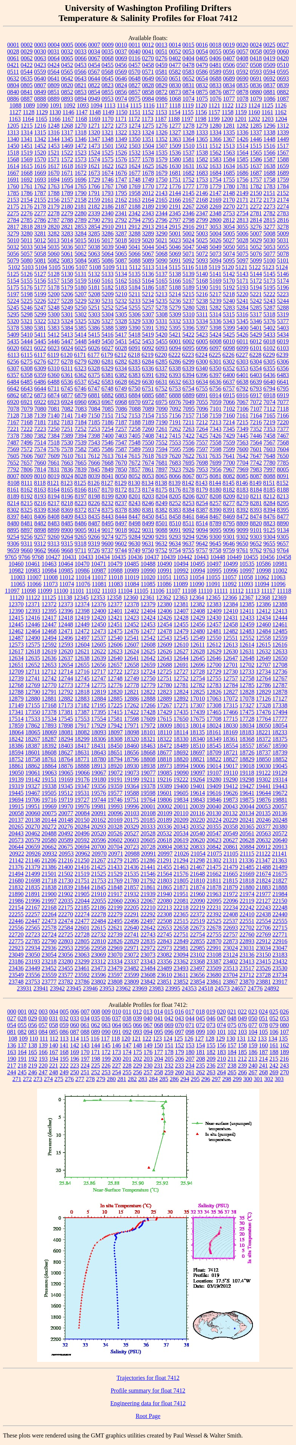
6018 (269, 341)
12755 (213, 678)
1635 (242, 166)
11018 (115, 577)
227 (116, 1065)
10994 (197, 570)
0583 (188, 72)
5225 (27, 301)
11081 (99, 584)
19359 (115, 786)
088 (85, 1032)
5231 (108, 301)
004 (53, 1011)
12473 (98, 631)
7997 (269, 469)
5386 (94, 328)
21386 (49, 867)
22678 (213, 928)
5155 (27, 280)
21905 (82, 894)
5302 (81, 314)
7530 (67, 442)
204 (158, 1059)
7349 (242, 429)
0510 (283, 65)
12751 (164, 678)
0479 (202, 65)
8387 (202, 510)
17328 (263, 705)
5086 (108, 260)
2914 (161, 227)
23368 (197, 961)
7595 (175, 449)
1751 (175, 179)
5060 (54, 254)
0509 (269, 65)
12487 (16, 638)
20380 (279, 826)
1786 (27, 193)
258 (158, 1072)
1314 (27, 132)
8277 (229, 503)
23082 (164, 954)
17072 (230, 698)
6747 (94, 388)
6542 (94, 382)
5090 (161, 260)
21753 (98, 880)
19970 (65, 806)
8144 (215, 483)
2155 (40, 200)
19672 (279, 793)
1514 (242, 146)
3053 (215, 227)
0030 (40, 51)
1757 (256, 179)
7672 (135, 462)
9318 (81, 543)
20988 (131, 853)
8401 (27, 516)
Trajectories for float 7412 (148, 1378)
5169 (215, 280)
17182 (82, 705)
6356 (283, 368)
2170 (229, 200)
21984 (279, 894)
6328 (94, 368)
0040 (135, 51)
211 (231, 1059)
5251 (94, 307)
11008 (50, 577)
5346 (256, 321)
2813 (242, 220)
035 (95, 1018)
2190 (161, 206)
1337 (256, 132)
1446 (256, 139)
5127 (40, 274)
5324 (67, 321)
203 (148, 1059)
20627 (230, 840)
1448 (269, 139)
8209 (229, 496)
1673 (94, 173)
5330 (148, 321)
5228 (67, 301)
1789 (67, 193)
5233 (135, 301)
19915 (16, 806)
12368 (262, 597)
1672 (81, 173)
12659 (148, 665)
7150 (94, 415)
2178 (40, 206)
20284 (82, 826)
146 (116, 1045)
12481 (213, 631)
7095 (189, 409)
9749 (135, 550)
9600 (108, 543)
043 (179, 1018)
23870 (246, 981)
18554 (230, 746)
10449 (234, 557)
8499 (148, 523)
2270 (229, 206)
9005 (81, 530)
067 (148, 1025)
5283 (229, 307)
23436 (16, 968)
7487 (13, 442)
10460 (16, 564)
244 (11, 1072)
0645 (108, 78)
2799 (202, 220)
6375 (94, 375)
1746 (108, 179)
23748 (16, 981)
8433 (81, 516)
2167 (188, 200)
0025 (269, 45)
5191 (215, 287)
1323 (135, 132)
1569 (27, 159)
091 (116, 1032)
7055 (202, 402)
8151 (269, 483)
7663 (67, 462)
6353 (242, 368)
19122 (263, 772)
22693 (230, 928)
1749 (148, 179)
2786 (40, 220)
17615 (164, 719)
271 (16, 1079)
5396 (188, 328)
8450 (148, 516)
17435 (180, 712)
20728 (148, 847)
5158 (67, 280)
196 (74, 1059)
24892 (271, 988)
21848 (115, 887)
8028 (81, 476)
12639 (98, 658)
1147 (81, 112)
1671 (67, 173)
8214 (13, 503)
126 (188, 1038)
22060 (115, 901)
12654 (65, 665)
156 (221, 1045)
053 (284, 1018)
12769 (32, 685)
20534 (180, 833)
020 (221, 1011)
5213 (161, 294)
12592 (49, 644)
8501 (161, 523)
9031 (148, 530)
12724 (148, 671)
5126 (27, 274)
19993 (115, 806)
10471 (98, 564)
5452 (135, 341)
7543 (94, 442)
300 (247, 1079)
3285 (94, 233)
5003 (202, 233)
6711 (53, 388)
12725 (164, 671)
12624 (131, 651)
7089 (148, 409)
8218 (67, 503)
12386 (263, 604)
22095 (213, 901)
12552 (246, 638)
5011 (26, 240)
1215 (27, 125)
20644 (16, 847)
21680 (16, 880)
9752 (161, 550)
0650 (161, 78)
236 (210, 1065)
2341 (121, 213)
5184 (135, 287)
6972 (148, 402)
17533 (32, 719)
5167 (188, 280)
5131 (81, 274)
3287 (121, 233)
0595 (283, 72)
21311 (230, 860)
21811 (213, 880)
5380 (27, 328)
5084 (81, 260)
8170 (108, 489)
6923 (54, 402)
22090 (197, 901)
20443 (16, 833)
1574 (94, 159)
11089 (180, 584)
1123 (241, 105)
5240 (229, 301)
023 (252, 1011)
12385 (246, 604)
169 (74, 1052)
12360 (130, 597)
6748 (108, 388)
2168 (202, 200)
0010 (121, 45)
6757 (229, 388)
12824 (180, 692)
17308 (213, 705)
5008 (269, 233)
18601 (32, 752)
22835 (148, 941)
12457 (213, 624)
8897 (27, 530)
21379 (32, 867)
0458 (148, 65)
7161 (242, 415)
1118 (175, 105)
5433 (269, 334)
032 (64, 1018)
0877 (229, 92)
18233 (279, 732)
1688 (269, 173)
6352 (229, 368)
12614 (246, 644)
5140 (202, 274)
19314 (279, 779)
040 (148, 1018)
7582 (81, 449)
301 (258, 1079)
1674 (108, 173)
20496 (82, 833)
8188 (283, 489)
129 (220, 1038)
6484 (13, 382)
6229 (269, 355)
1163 (15, 119)
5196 (283, 287)
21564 (164, 874)
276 (69, 1079)
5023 (175, 240)
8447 (135, 516)
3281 (40, 233)
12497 (82, 638)
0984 (148, 98)
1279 (202, 125)
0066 (81, 58)
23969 (139, 988)
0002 (27, 45)
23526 (263, 968)
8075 (202, 476)
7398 (94, 435)
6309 (40, 368)
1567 (283, 152)
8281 (256, 503)
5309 (175, 314)
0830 (175, 85)
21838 (49, 887)
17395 (98, 712)
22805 (82, 941)
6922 (40, 402)
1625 (148, 166)
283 (142, 1079)
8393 (256, 510)
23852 (180, 981)
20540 (197, 833)
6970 (135, 402)
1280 (215, 125)
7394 (81, 435)
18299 (82, 739)
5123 (268, 267)
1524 (94, 152)
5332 (175, 321)
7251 (67, 429)
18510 (197, 746)
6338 (175, 368)
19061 (32, 772)
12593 (65, 644)
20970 (98, 853)
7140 (54, 415)
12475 (115, 631)
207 (189, 1059)
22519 (197, 921)
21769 (115, 880)
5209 (108, 294)
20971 (115, 853)
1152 (148, 112)
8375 (108, 510)
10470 (82, 564)
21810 (197, 880)
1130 (55, 112)
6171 (80, 355)
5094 (215, 260)
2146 (202, 193)
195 (64, 1059)
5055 (283, 247)
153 (189, 1045)
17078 (246, 698)
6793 (256, 388)
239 (242, 1065)
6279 (81, 361)
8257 (215, 503)
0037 (121, 51)
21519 (82, 874)
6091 (135, 348)
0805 (27, 85)
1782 (256, 186)
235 (200, 1065)
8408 (54, 516)
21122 (263, 853)
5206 (67, 294)
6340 (202, 368)
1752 (188, 179)
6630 (148, 382)
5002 (188, 233)
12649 (263, 658)
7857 (135, 469)
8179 (202, 489)
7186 (108, 422)
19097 (197, 772)
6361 (67, 375)
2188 (135, 206)
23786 (82, 981)
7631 (202, 456)
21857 (131, 887)
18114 (180, 732)
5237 (188, 301)
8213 (283, 496)
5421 (175, 334)
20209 (180, 820)
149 (148, 1045)
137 (22, 1045)
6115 (27, 355)
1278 (188, 125)
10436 (135, 557)
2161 (108, 200)
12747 (98, 678)
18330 (180, 739)
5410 (27, 334)
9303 (256, 537)
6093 (161, 348)
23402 (230, 961)
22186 (98, 907)
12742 (49, 678)
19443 (279, 786)
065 (127, 1025)
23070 (115, 954)
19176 (82, 779)
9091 (175, 530)
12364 (196, 597)
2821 (67, 227)
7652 (13, 462)
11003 (17, 577)
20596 (98, 840)
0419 (269, 58)
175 (137, 1052)
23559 (49, 975)
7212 (202, 422)
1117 (161, 105)
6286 (175, 361)
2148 (229, 193)
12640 (115, 658)
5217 (215, 294)
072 (200, 1025)
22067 (148, 901)
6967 (108, 402)
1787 (40, 193)
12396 (65, 611)
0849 (40, 92)
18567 (263, 746)
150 (158, 1045)
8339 (40, 510)
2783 (283, 213)
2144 (175, 193)
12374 (82, 604)
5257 (148, 307)
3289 (148, 233)
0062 (27, 58)
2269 (215, 206)
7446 (256, 435)
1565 (256, 152)
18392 (49, 746)
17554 (98, 719)
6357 (13, 375)
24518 (205, 988)
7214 (229, 422)
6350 (215, 368)
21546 (148, 874)
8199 (108, 496)
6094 (175, 348)
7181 (40, 422)
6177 (94, 355)
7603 (269, 449)
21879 (230, 887)
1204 (281, 119)
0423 (40, 65)
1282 (242, 125)
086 (64, 1032)
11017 (99, 577)
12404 (148, 611)
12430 (213, 617)
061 (85, 1025)
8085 (242, 476)
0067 (94, 58)
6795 (283, 388)
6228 (256, 355)
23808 (115, 981)
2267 (188, 206)
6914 (215, 395)
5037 (81, 247)
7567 (269, 442)
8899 (54, 530)
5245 (13, 307)
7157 (188, 415)
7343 (215, 429)
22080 (164, 901)
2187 (121, 206)
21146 (32, 860)
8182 (229, 489)
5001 (175, 233)
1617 (54, 166)
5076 (256, 254)
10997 (246, 570)
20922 (16, 853)
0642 (67, 78)
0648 (135, 78)
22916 (279, 941)
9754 (175, 550)
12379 (148, 604)
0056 (229, 51)
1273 (121, 125)
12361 (147, 597)
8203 (148, 496)
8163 (40, 489)
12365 (213, 597)
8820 (256, 523)
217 (11, 1065)
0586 (202, 72)
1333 (202, 132)
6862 (13, 395)
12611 (197, 644)
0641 (54, 78)
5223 (283, 294)
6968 (121, 402)
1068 (175, 98)
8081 (215, 476)
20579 (32, 840)
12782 (197, 685)
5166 (175, 280)
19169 (65, 779)
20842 (213, 847)
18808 (148, 759)
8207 (202, 496)
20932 (49, 853)
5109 (109, 267)
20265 (16, 826)
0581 (161, 72)
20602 (115, 840)
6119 (53, 355)
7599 (229, 449)
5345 (242, 321)
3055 (242, 227)
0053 (188, 51)
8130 (134, 483)
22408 (230, 914)
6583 (108, 382)
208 (200, 1059)
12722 (115, 671)
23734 (279, 975)
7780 (269, 462)
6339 (188, 368)
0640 (40, 78)
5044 (148, 247)
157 (231, 1045)
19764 (148, 799)
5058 (40, 254)
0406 (215, 58)
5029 (256, 240)
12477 (148, 631)
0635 (27, 78)
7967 (229, 469)
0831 (188, 85)
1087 (283, 98)
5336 (215, 321)
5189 (188, 287)
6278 (67, 361)
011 (127, 1011)
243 (284, 1065)
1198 (200, 119)
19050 (16, 772)
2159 (94, 200)
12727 (180, 671)
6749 (121, 388)
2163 (135, 200)
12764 (263, 678)
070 (179, 1025)
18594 (16, 752)
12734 (263, 671)
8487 (94, 523)
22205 (131, 907)
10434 (102, 557)
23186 (16, 961)
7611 (80, 456)
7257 (121, 429)
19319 (16, 786)
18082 (82, 732)
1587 (269, 159)
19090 (181, 772)
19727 (82, 799)
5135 (135, 274)
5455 (161, 341)
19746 (115, 799)
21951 (180, 894)
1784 (283, 186)
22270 (65, 914)
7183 (67, 422)
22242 (246, 907)
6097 (215, 348)
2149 (242, 193)
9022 (135, 530)
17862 (32, 725)
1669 (40, 173)
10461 (32, 564)
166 (43, 1052)
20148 (65, 820)
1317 (67, 132)
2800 (215, 220)
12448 (65, 624)
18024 (213, 725)
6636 (215, 382)
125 (178, 1038)
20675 (65, 847)
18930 (131, 766)
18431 (98, 746)
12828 (246, 692)
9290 (148, 537)
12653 (49, 665)
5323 (54, 321)
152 (179, 1045)
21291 (164, 860)
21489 (279, 867)
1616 (40, 166)
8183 (242, 489)
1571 (54, 159)
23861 (213, 981)
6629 (135, 382)
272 (27, 1079)
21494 (16, 874)
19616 (213, 793)
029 (32, 1018)
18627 (65, 752)
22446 (16, 921)
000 (11, 1011)
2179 (54, 206)
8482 (40, 523)
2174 (283, 200)
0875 (202, 92)
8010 (40, 476)
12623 (115, 651)
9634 (175, 543)
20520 (98, 833)
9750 (148, 550)
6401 (242, 375)
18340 (197, 739)
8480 (13, 523)
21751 (82, 880)
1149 (108, 112)
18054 (279, 725)
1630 (175, 166)
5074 (229, 254)
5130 (67, 274)
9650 (242, 543)
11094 (261, 584)
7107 (256, 409)
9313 (54, 543)
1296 (269, 125)
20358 (230, 826)
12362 (163, 597)
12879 (16, 698)
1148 (95, 112)
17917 (82, 725)
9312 (40, 543)
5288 (283, 307)
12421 (115, 617)
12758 (246, 678)
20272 (49, 826)
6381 (108, 375)
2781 (256, 213)
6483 (283, 375)
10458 (283, 557)
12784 (230, 685)
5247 (40, 307)
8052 (135, 476)
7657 (27, 462)
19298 (246, 779)
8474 (256, 516)
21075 (214, 853)
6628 (121, 382)
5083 (67, 260)
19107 (214, 772)
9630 (135, 543)
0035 (108, 51)
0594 (269, 72)
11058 (245, 577)
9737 (108, 550)
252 (95, 1072)
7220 (283, 422)
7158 (202, 415)
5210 (121, 294)
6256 (13, 361)
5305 (121, 314)
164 (22, 1052)
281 (121, 1079)
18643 (98, 752)
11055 (213, 577)
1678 (148, 173)
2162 (121, 200)
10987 (98, 570)
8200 (121, 496)
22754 (197, 934)
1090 (42, 105)
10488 (148, 564)
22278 (98, 914)
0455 (108, 65)
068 (158, 1025)
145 (106, 1045)
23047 (279, 948)
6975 (161, 402)
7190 (161, 422)
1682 (188, 173)
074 (221, 1025)
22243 (263, 907)
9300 (215, 537)
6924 (67, 402)
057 (43, 1025)
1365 (202, 139)
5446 (54, 341)
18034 (246, 725)
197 (85, 1059)
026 (284, 1011)
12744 (65, 678)
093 (137, 1032)
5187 (161, 287)
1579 (161, 159)
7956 (215, 469)
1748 (135, 179)
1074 (188, 98)
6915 (229, 395)
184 (231, 1052)
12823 (164, 692)
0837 (269, 85)
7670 (121, 462)
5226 (40, 301)
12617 (16, 651)
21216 (65, 860)
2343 (148, 213)
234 (189, 1065)
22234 (230, 907)
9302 (242, 537)
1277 (175, 125)
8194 (54, 496)
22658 (180, 928)
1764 (67, 186)
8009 (27, 476)
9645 (215, 543)
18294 (65, 739)
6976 (175, 402)
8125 (80, 483)
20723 (131, 847)
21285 (131, 860)
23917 (279, 981)
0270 (148, 58)
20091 (98, 813)
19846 (213, 799)
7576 (54, 449)
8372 (81, 510)
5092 (188, 260)
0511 (13, 72)
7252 (81, 429)
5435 (13, 341)
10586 (263, 564)
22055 (98, 901)
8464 (202, 516)
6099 (242, 348)
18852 (279, 759)
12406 (164, 611)
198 (95, 1059)
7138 (27, 415)
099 (200, 1032)
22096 (230, 901)
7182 (54, 422)
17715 (230, 719)
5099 (256, 260)
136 (11, 1045)
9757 (202, 550)
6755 (202, 388)
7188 (135, 422)
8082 (229, 476)
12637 (65, 658)
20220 (197, 820)
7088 (135, 409)
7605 (13, 456)
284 (153, 1079)
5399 (229, 328)
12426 (164, 617)
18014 (197, 725)
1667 (13, 173)
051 (263, 1018)
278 (90, 1079)
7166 (283, 415)
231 (158, 1065)
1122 (227, 105)
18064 (16, 732)
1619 (81, 166)
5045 (161, 247)
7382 (40, 435)
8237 (121, 503)
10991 (164, 570)
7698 (202, 462)
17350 (32, 712)
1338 (269, 132)
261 (189, 1072)
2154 (27, 200)
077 (252, 1025)
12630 (230, 651)
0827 (135, 85)
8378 (121, 510)
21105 (230, 853)
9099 (242, 530)
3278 (283, 227)
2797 (175, 220)
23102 (197, 954)
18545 (213, 746)
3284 (81, 233)
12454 (164, 624)
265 (231, 1072)
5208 (94, 294)
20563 (263, 833)
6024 (67, 348)
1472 (81, 146)
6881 (94, 395)
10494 (180, 564)
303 (279, 1079)
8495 (108, 523)
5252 (108, 307)
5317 (256, 314)
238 (231, 1065)
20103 (131, 813)
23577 (65, 975)
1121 (214, 105)
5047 (188, 247)
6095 (188, 348)
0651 (175, 78)
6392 (161, 375)
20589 (65, 840)
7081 (54, 409)
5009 (283, 233)
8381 (148, 510)
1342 (40, 139)
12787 (279, 685)
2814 (256, 220)
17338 (279, 705)
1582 (202, 159)
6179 (107, 355)
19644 (263, 793)
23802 (98, 981)
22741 (131, 934)
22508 (164, 921)
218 (22, 1065)
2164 (148, 200)
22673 (197, 928)
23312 (98, 961)
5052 (256, 247)
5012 (40, 240)
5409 (13, 334)
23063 (82, 954)
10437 (151, 557)
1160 (254, 112)
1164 (28, 119)
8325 (27, 510)
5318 (269, 314)
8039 (94, 476)
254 (116, 1072)
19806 (164, 799)
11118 (284, 591)
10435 (118, 557)
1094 (96, 105)
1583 (215, 159)
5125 (13, 274)
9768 (38, 557)
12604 (82, 644)
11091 (213, 584)
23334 (115, 961)
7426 (215, 435)
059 (64, 1025)
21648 (197, 874)
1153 (161, 112)
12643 (164, 658)
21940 (164, 894)
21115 (247, 853)
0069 (121, 58)
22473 (49, 921)
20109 (164, 813)
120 (125, 1038)
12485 (279, 631)
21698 (32, 880)
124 (167, 1038)
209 (210, 1059)
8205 (175, 496)
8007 (13, 476)
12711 (32, 671)
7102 (229, 409)
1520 (40, 152)
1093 (83, 105)
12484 (263, 631)
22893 (246, 941)
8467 (215, 516)
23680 (213, 975)
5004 (215, 233)
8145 (229, 483)
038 (127, 1018)
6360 (54, 375)
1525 (108, 152)
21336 (246, 860)
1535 (161, 152)
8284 (269, 503)
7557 (202, 442)
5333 (188, 321)
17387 (82, 712)
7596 (188, 449)
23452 (49, 968)
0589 (215, 72)
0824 (121, 85)
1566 (269, 152)
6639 (256, 382)
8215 (27, 503)
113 (64, 1038)
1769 (135, 186)
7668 (108, 462)
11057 (229, 577)
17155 (32, 705)
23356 (164, 961)
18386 (16, 746)
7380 (27, 435)
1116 (149, 105)
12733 (246, 671)
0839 (283, 85)
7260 (148, 429)
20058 (16, 813)
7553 (175, 442)
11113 (252, 591)
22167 (32, 907)
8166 (81, 489)
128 (209, 1038)
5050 (229, 247)
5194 (256, 287)
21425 (98, 867)
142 (74, 1045)
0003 (40, 45)
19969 (49, 806)
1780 (229, 186)
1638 (269, 166)
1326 (161, 132)
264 (221, 1072)
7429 (229, 435)
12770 (49, 685)
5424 (215, 334)
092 (127, 1032)
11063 (278, 577)
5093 (202, 260)
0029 (27, 51)
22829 (131, 941)
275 (58, 1079)
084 (43, 1032)
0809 (54, 85)
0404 (188, 58)
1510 (188, 146)
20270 (32, 826)
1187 (160, 119)
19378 (148, 786)
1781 (242, 186)
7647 (256, 456)
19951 (32, 806)
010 (116, 1011)
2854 (94, 227)
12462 (16, 631)
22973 (164, 948)
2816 (283, 220)
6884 (135, 395)
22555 (279, 921)
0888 (40, 98)
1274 (135, 125)
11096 (278, 584)
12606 (115, 644)
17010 (197, 698)
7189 (148, 422)
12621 (82, 651)
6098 (229, 348)
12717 (98, 671)
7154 (148, 415)
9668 (67, 550)
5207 (81, 294)
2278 (54, 213)
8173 (135, 489)
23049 (16, 954)
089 (95, 1032)
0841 (27, 92)
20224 (213, 820)
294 (184, 1079)
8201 (135, 496)
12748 (115, 678)
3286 (108, 233)
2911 (121, 227)
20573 (16, 840)
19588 (131, 793)
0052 (175, 51)
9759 (229, 550)
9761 (242, 550)
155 (210, 1045)
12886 (131, 698)
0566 (81, 72)
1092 (69, 105)
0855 (108, 92)
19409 (213, 786)
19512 (65, 793)
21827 (279, 880)
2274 (283, 206)
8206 (188, 496)
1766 (94, 186)
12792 (65, 692)
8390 (215, 510)
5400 (242, 328)
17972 (148, 725)
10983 (32, 570)
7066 (229, 402)
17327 (246, 705)
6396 (202, 375)
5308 (161, 314)
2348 (215, 213)
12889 (164, 698)
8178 (188, 489)
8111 (27, 483)
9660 (27, 550)
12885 (115, 698)
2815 (269, 220)
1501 (108, 146)
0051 (161, 51)
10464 (65, 564)
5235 (161, 301)
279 (100, 1079)
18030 (230, 725)
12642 (148, 658)
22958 (98, 948)
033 (74, 1018)
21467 (197, 867)
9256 (27, 537)
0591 (229, 72)
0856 (121, 92)
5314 (215, 314)
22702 (246, 928)
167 (53, 1052)
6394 (188, 375)
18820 (180, 759)
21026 (181, 853)
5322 (40, 321)
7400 (108, 435)
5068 (161, 254)
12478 (164, 631)
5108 (95, 267)
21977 (263, 894)
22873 (230, 941)
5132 (94, 274)
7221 (13, 429)
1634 (229, 166)
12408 (197, 611)
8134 (148, 483)
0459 (161, 65)
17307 (197, 705)
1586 (256, 159)
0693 (283, 78)
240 (252, 1065)
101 (221, 1032)
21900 (49, 894)
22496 (131, 921)
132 (251, 1038)
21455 (164, 867)
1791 (94, 193)
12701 (230, 665)
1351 (148, 139)
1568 (13, 159)
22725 (65, 934)
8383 (175, 510)
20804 (164, 847)
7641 (229, 456)
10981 (279, 564)
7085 (108, 409)
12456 (197, 624)
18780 (98, 759)
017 (189, 1011)
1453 (54, 146)
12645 (197, 658)
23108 (213, 954)
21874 (197, 887)
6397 (215, 375)
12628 (197, 651)
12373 (65, 604)
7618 (148, 456)
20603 (131, 840)
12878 (279, 692)
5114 (161, 267)
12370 (16, 604)
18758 (32, 759)
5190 (202, 287)
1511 (202, 146)
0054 (202, 51)
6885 (148, 395)
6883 (121, 395)
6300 (202, 361)
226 (106, 1065)
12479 (180, 631)
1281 (229, 125)
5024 (188, 240)
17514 (16, 719)
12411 (246, 611)
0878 (242, 92)
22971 (131, 948)
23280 (65, 961)
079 (273, 1025)
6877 (67, 395)
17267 (164, 705)
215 (273, 1059)
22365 (180, 914)
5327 (108, 321)
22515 (180, 921)
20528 (148, 833)
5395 (175, 328)
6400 (229, 375)
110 (33, 1038)
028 (22, 1018)
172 (106, 1052)
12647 (230, 658)
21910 (98, 894)
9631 (148, 543)
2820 (54, 227)
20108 (148, 813)
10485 (131, 564)
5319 (283, 314)
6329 (108, 368)
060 (74, 1025)
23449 (32, 968)
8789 (215, 523)
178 (168, 1052)
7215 (242, 422)
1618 (67, 166)
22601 (82, 928)
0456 (121, 65)
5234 (148, 301)
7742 (256, 462)
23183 (279, 954)
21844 (82, 887)
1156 (201, 112)
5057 (27, 254)
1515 (256, 146)
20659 (32, 847)
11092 (229, 584)
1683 (202, 173)
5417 (121, 334)
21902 (65, 894)
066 (137, 1025)
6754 (188, 388)
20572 (279, 833)
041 (158, 1018)
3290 (161, 233)
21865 (164, 887)
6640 (269, 382)
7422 (188, 435)
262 (200, 1072)
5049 (215, 247)
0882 (283, 92)
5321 (27, 321)
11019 (131, 577)
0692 (269, 78)
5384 (67, 328)
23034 (263, 948)
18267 (32, 739)
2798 (188, 220)
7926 (188, 469)
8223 (81, 503)
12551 (230, 638)
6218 (134, 355)
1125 (267, 105)
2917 (202, 227)
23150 (263, 954)
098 (189, 1032)
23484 (148, 968)
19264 (197, 779)
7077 (283, 402)
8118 (40, 483)
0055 (215, 51)
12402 (131, 611)
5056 (13, 254)
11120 (16, 597)
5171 (242, 280)
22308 (164, 914)
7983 (256, 469)
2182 (94, 206)
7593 (148, 449)
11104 (125, 591)
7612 (94, 456)
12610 (180, 644)
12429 (197, 617)
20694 (82, 847)
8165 (67, 489)
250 (74, 1072)
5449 (94, 341)
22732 (98, 934)
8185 (269, 489)
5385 (81, 328)
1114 (123, 105)
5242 (256, 301)
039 (137, 1018)
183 (221, 1052)
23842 (148, 981)
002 (32, 1011)
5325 (81, 321)
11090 (197, 584)
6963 (94, 402)
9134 (283, 530)
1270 (81, 125)
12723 (131, 671)
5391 (148, 328)
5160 (94, 280)
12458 (230, 624)
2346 (188, 213)
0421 (13, 65)
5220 (242, 294)
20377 (263, 826)
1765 (81, 186)
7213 (215, 422)
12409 (213, 611)
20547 (213, 833)
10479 (115, 564)
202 (137, 1059)
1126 (280, 105)
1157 (214, 112)
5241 (242, 301)
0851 (54, 92)
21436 (131, 867)
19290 (230, 779)
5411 (40, 334)
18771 (82, 759)
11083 (115, 584)
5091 (175, 260)
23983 (156, 988)
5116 (188, 267)
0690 (242, 78)
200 (116, 1059)
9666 (54, 550)
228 (127, 1065)
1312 (283, 125)
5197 (13, 294)
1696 (81, 179)
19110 (230, 772)
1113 (109, 105)
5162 (121, 280)
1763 (54, 186)
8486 (81, 523)
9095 (215, 530)
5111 (122, 267)
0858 (148, 92)
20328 (115, 826)
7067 (242, 402)
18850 (263, 759)
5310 (188, 314)
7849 (108, 469)
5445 (40, 341)
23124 (230, 954)
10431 (69, 557)
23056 (65, 954)
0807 (40, 85)
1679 (161, 173)
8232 (108, 503)
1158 (227, 112)
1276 (161, 125)
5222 (269, 294)
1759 (283, 179)
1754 (215, 179)
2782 (269, 213)
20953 (65, 853)
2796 (161, 220)
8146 (242, 483)
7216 (256, 422)
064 (116, 1025)
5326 (94, 321)
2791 (108, 220)
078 (263, 1025)
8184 (256, 489)
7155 (161, 415)
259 (168, 1072)
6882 (108, 395)
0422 (27, 65)
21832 (16, 887)
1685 (229, 173)
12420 (98, 617)
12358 (114, 597)
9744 (121, 550)
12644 (180, 658)
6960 (81, 402)
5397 (202, 328)
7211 (188, 422)
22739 (115, 934)
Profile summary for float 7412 (148, 1390)
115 (84, 1038)
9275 (121, 537)
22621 (115, 928)
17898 (65, 725)
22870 (213, 941)
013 (148, 1011)
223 (74, 1065)
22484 (98, 921)
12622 (98, 651)
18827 (230, 759)
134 (272, 1038)
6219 (148, 355)
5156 (40, 280)
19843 (197, 799)
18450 (115, 746)
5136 (148, 274)
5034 (40, 247)
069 (168, 1025)
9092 (188, 530)
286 (174, 1079)
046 (210, 1018)
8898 (40, 530)
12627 (180, 651)
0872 (161, 92)
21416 (82, 867)
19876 (263, 799)
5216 (202, 294)
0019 (229, 45)
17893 (49, 725)
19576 (98, 793)
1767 (108, 186)
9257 (40, 537)
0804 (13, 85)
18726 (246, 752)
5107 (82, 267)
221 (53, 1065)
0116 (134, 58)
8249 (161, 503)
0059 (269, 51)
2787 (54, 220)
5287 (269, 307)
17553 (82, 719)
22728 (82, 934)
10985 (65, 570)
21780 (131, 880)
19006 (197, 766)
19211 (148, 779)
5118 (201, 267)
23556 (32, 975)
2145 (188, 193)
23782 (65, 981)
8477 (283, 516)
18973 (164, 766)
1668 (27, 173)
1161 (267, 112)
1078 (242, 98)
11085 (148, 584)
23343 (148, 961)
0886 (13, 98)
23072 (131, 954)
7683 (175, 462)
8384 (188, 510)
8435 (94, 516)
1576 (121, 159)
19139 (16, 779)
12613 (230, 644)
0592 (242, 72)
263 (210, 1072)
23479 (115, 968)
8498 (135, 523)
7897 (161, 469)
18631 (82, 752)
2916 (188, 227)
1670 (54, 173)
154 (200, 1045)
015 (168, 1011)
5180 (81, 287)
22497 (148, 921)
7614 (121, 456)
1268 (67, 125)
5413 (67, 334)
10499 (230, 564)
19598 (148, 793)
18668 (148, 752)
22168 (49, 907)
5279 (175, 307)
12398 (82, 611)
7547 (121, 442)
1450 (13, 146)
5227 (54, 301)
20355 (213, 826)
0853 (81, 92)
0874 (188, 92)
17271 (180, 705)
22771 (279, 934)
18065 (32, 732)
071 (189, 1025)
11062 (261, 577)
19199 (131, 779)
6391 (148, 375)
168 (64, 1052)
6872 (27, 395)
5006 (242, 233)
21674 (263, 874)
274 (48, 1079)
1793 (108, 193)
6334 (121, 368)
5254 (121, 307)
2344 (161, 213)
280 (111, 1079)
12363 (180, 597)
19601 (164, 793)
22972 (148, 948)
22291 (131, 914)
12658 (131, 665)
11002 (279, 570)
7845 (94, 469)
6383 (135, 375)
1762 (40, 186)
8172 (121, 489)
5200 (54, 294)
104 (252, 1032)
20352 (197, 826)
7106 (243, 409)
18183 (246, 732)
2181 (81, 206)
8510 (175, 523)
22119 (246, 901)
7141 (67, 415)
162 (284, 1045)
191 (22, 1059)
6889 (188, 395)
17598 (131, 719)
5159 (81, 280)
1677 (135, 173)
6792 (242, 388)
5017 (108, 240)
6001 (175, 341)
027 (11, 1018)
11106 (157, 591)
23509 (213, 968)
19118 (246, 772)
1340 (13, 139)
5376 (269, 321)
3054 (229, 227)
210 (221, 1059)
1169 (94, 119)
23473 (98, 968)
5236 (175, 301)
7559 (229, 442)
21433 (115, 867)
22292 (148, 914)
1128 (28, 112)
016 (179, 1011)
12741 (32, 678)
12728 (197, 671)
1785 (13, 193)
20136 (279, 813)
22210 (148, 907)
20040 (213, 806)
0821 (81, 85)
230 (148, 1065)
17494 (279, 712)
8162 (27, 489)
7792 (13, 469)
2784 (13, 220)
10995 (213, 570)
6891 (202, 395)
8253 (188, 503)
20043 (230, 806)
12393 (32, 611)
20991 (148, 853)
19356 (98, 786)
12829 (263, 692)
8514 (202, 523)
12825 (197, 692)
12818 (82, 692)
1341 (27, 139)
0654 (202, 78)
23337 (131, 961)
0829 (161, 85)
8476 (269, 516)
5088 (135, 260)
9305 (283, 537)
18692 (180, 752)
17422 (131, 712)
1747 (121, 179)
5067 (148, 254)
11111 (221, 591)
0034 (94, 51)
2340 (108, 213)
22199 (115, 907)
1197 (187, 119)
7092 (175, 409)
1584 (229, 159)
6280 (94, 361)
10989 (131, 570)
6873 (40, 395)
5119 (214, 267)
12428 (180, 617)
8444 (121, 516)
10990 (148, 570)
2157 (67, 200)
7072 (256, 402)
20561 (246, 833)
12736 (279, 671)
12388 (279, 604)
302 (268, 1079)
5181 (94, 287)
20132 (230, 813)
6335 (135, 368)
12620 (65, 651)
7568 (283, 442)
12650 (279, 658)
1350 (135, 139)
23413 (246, 961)
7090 (162, 409)
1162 (280, 112)
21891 (32, 894)
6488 (54, 382)
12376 (98, 604)
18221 (263, 732)
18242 (16, 739)
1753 (202, 179)
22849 (180, 941)
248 (53, 1072)
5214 (175, 294)
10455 (250, 557)
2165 (161, 200)
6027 (108, 348)
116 (95, 1038)
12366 (229, 597)
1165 (41, 119)
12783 (213, 685)
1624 (135, 166)
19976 (82, 806)
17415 (115, 712)
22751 (180, 934)
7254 (108, 429)
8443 (108, 516)
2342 (135, 213)
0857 (135, 92)
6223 (188, 355)
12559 (279, 638)
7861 (148, 469)
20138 (32, 820)
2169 (215, 200)
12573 (16, 644)
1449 (283, 139)
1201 (241, 119)
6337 (161, 368)
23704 (230, 975)
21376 (16, 867)
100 (210, 1032)
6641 (283, 382)
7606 (27, 456)
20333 (148, 826)
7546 (108, 442)
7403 (121, 435)
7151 (108, 415)
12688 (164, 665)
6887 (161, 395)
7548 (135, 442)
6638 (242, 382)
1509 (175, 146)
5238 (202, 301)
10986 (82, 570)
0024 (256, 45)
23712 (246, 975)
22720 (16, 934)
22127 (263, 901)
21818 (246, 880)
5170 (229, 280)
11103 (109, 591)
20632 (263, 840)
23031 (246, 948)
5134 (121, 274)
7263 (188, 429)
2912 (135, 227)
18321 (148, 739)
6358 (27, 375)
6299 (188, 361)
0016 (202, 45)
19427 (246, 786)
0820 (67, 85)
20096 (115, 813)
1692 (27, 179)
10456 (267, 557)
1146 (68, 112)
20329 (131, 826)
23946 (90, 988)
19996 (131, 806)
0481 (215, 65)
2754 (242, 213)
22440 (279, 914)
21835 (32, 887)
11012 (66, 577)
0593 (256, 72)
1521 (54, 152)
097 (179, 1032)
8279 (242, 503)
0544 (27, 72)
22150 (279, 901)
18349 (213, 739)
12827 (230, 692)
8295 (283, 503)
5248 (54, 307)
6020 (13, 348)
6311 (67, 368)
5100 (269, 260)
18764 (65, 759)
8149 (256, 483)
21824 (263, 880)
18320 (131, 739)
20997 (164, 853)
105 (263, 1032)
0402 (175, 58)
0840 (13, 92)
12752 (180, 678)
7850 (121, 469)
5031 (283, 240)
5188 (175, 287)
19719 (65, 799)
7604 (283, 449)
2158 (81, 200)
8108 (13, 483)
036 (106, 1018)
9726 (94, 550)
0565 (67, 72)
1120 (201, 105)
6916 (242, 395)
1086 (269, 98)
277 (79, 1079)
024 (263, 1011)
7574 (40, 449)
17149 (16, 705)
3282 (54, 233)
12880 (32, 698)
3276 (256, 227)
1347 (94, 139)
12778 (131, 685)
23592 (82, 975)
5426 (242, 334)
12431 (230, 617)
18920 (115, 766)
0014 (175, 45)
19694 (16, 799)
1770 (148, 186)
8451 (161, 516)
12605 (98, 644)
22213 (164, 907)
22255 (16, 914)
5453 (148, 341)
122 (146, 1038)
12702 (246, 665)
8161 (13, 489)
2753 (229, 213)
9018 (121, 530)
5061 (67, 254)
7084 (94, 409)
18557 (246, 746)
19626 (230, 793)
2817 (13, 227)
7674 (148, 462)
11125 (49, 597)
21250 (82, 860)
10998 (263, 570)
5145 (269, 274)
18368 (246, 739)
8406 (40, 516)
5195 (269, 287)
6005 (202, 341)
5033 (27, 247)
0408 (242, 58)
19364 (131, 786)
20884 (246, 847)
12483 (246, 631)
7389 (67, 435)
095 (158, 1032)
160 (263, 1045)
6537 (81, 382)
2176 (27, 206)
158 (242, 1045)
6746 (81, 388)
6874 (54, 395)
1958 (135, 193)
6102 (269, 348)
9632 (161, 543)
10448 (217, 557)
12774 (82, 685)
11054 (197, 577)
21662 (213, 874)
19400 (180, 786)
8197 (81, 496)
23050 (32, 954)
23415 (263, 961)
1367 (229, 139)
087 (74, 1032)
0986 (161, 98)
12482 (230, 631)
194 (53, 1059)
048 (231, 1018)
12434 (263, 617)
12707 (263, 665)
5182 (108, 287)
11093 (245, 584)
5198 (27, 294)
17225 (115, 705)
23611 (180, 975)
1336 (242, 132)
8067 (188, 476)
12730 (230, 671)
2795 (148, 220)
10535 (246, 564)
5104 (41, 267)
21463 (180, 867)
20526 (115, 833)
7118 (283, 409)
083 (32, 1032)
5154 (13, 280)
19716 (49, 799)
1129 (42, 112)
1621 (94, 166)
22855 (197, 941)
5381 (40, 328)
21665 (230, 874)
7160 (229, 415)
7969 (242, 469)
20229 (230, 820)
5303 (94, 314)
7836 (67, 469)
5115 (175, 267)
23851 (164, 981)
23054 (49, 954)
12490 (32, 638)
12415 (16, 617)
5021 (161, 240)
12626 (164, 651)
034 (85, 1018)
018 (200, 1011)
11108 (189, 591)
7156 (175, 415)
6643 (27, 388)
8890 (283, 523)
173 (116, 1052)
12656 (98, 665)
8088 (269, 476)
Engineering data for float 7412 (148, 1403)
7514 (40, 442)
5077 (269, 254)
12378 (131, 604)
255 (127, 1072)
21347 (263, 860)
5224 (13, 301)
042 (168, 1018)
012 (137, 1011)
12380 (164, 604)
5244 (283, 301)
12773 (65, 685)
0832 (202, 85)
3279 (13, 233)
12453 (148, 624)
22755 (213, 934)
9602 (121, 543)
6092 (148, 348)
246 (32, 1072)
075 (231, 1025)
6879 (81, 395)
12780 (164, 685)
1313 (13, 132)
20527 (131, 833)
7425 (202, 435)
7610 (67, 456)
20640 (279, 840)
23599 (131, 975)
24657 (238, 988)
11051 (164, 577)
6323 (81, 368)
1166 (54, 119)
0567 (94, 72)
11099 (44, 591)
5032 (13, 247)
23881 (263, 981)
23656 (197, 975)
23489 (164, 968)
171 (95, 1052)
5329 (135, 321)
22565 (32, 928)
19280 (213, 779)
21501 (49, 874)
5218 (229, 294)
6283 (135, 361)
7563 (242, 442)
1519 (27, 152)
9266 (94, 537)
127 (199, 1038)
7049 (188, 402)
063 (106, 1025)
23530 (279, 968)
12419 (82, 617)
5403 (283, 328)
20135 (263, 813)
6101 (256, 348)
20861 (230, 847)
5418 (135, 334)
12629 (213, 651)
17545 (65, 719)
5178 (54, 287)
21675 (279, 874)
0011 (134, 45)
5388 (108, 328)
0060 (283, 51)
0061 (13, 58)
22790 (49, 941)
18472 (164, 746)
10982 (16, 570)
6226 (229, 355)
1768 (121, 186)
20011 (180, 806)
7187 (121, 422)
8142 (188, 483)
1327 (175, 132)
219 (32, 1065)
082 (22, 1032)
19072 (115, 772)
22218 (180, 907)
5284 (242, 307)
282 (132, 1079)
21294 (180, 860)
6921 (27, 402)
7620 (175, 456)
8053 (148, 476)
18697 (197, 752)
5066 (135, 254)
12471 (65, 631)
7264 (202, 429)
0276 (161, 58)
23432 (279, 961)
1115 (136, 105)
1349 (121, 139)
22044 (82, 901)
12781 (180, 685)
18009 (164, 725)
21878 (213, 887)
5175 (13, 287)
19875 (246, 799)
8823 (269, 523)
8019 (54, 476)
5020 (148, 240)
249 (64, 1072)
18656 (131, 752)
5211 (134, 294)
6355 (269, 368)
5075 (242, 254)
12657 (115, 665)
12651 (16, 665)
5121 (241, 267)
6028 (121, 348)
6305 (269, 361)
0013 (161, 45)
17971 (131, 725)
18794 (115, 759)
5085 (94, 260)
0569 (121, 72)
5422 (188, 334)
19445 (16, 793)
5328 (121, 321)
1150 (121, 112)
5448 (81, 341)
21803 (164, 880)
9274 (108, 537)
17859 (16, 725)
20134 (246, 813)
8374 (94, 510)
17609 (148, 719)
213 (252, 1059)
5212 (148, 294)
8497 (121, 523)
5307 (148, 314)
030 (43, 1018)
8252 (175, 503)
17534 (49, 719)
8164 (54, 489)
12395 (49, 611)
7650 (283, 456)
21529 (115, 874)
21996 (32, 901)
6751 (148, 388)
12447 (49, 624)
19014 (213, 766)
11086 (164, 584)
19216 (164, 779)
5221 (256, 294)
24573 (222, 988)
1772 (161, 186)
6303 (242, 361)
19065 (65, 772)
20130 (213, 813)
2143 (161, 193)
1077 (229, 98)
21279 (115, 860)
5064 (108, 254)
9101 (256, 530)
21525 (98, 874)
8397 (13, 516)
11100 (61, 591)
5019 (135, 240)
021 (231, 1011)
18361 (230, 739)
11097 (12, 591)
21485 (246, 867)
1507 (161, 146)
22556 (16, 928)
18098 (131, 732)
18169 (230, 732)
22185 (82, 907)
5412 (54, 334)
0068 (108, 58)
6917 (256, 395)
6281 (108, 361)
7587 (121, 449)
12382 (197, 604)
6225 (215, 355)
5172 (256, 280)
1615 (27, 166)
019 (210, 1011)
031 (53, 1018)
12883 (82, 698)
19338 (49, 786)
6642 (13, 388)
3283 (67, 233)
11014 (83, 577)
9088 (161, 530)
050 (252, 1018)
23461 (82, 968)
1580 (175, 159)
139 (43, 1045)
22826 (115, 941)
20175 (131, 820)
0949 (94, 98)
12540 (115, 638)
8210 (242, 496)
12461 (279, 624)
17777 (279, 719)
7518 (54, 442)
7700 (229, 462)
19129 (279, 772)
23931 (24, 988)
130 (230, 1038)
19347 (82, 786)
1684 (215, 173)
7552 (161, 442)
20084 (82, 813)
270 (284, 1072)
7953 (202, 469)
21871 (180, 887)
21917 (115, 894)
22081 (180, 901)
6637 (229, 382)
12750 (148, 678)
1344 (54, 139)
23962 (123, 988)
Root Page (148, 1416)
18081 (65, 732)
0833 (215, 85)
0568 (108, 72)
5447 (67, 341)
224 (85, 1065)
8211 (256, 496)
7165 (269, 415)
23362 (180, 961)
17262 (131, 705)
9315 (67, 543)
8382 (161, 510)
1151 (135, 112)
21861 (148, 887)
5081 (40, 260)
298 (226, 1079)
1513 (229, 146)
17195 (98, 705)
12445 (16, 624)
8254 (202, 503)
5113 (148, 267)
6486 (40, 382)
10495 (197, 564)
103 (242, 1032)
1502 (121, 146)
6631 (161, 382)
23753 (32, 981)
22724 (49, 934)
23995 (172, 988)
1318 (81, 132)
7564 (256, 442)
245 (22, 1072)
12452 (131, 624)
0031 (54, 51)
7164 (256, 415)
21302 (213, 860)
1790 (81, 193)
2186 (108, 206)
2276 (27, 213)
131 (241, 1038)
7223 (40, 429)
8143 (202, 483)
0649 (148, 78)
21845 (98, 887)
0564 (54, 72)
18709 (213, 752)
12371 (32, 604)
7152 (121, 415)
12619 (49, 651)
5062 (81, 254)
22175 (65, 907)
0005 (67, 45)
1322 (121, 132)
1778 (202, 186)
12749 (131, 678)
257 (148, 1072)
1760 (13, 186)
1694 (54, 179)
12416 (32, 617)
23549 (16, 975)
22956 (82, 948)
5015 (81, 240)
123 (157, 1038)
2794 (135, 220)
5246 (27, 307)
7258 (135, 429)
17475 (246, 712)
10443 (201, 557)
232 (168, 1065)
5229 (81, 301)
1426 (242, 139)
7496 (27, 442)
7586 (108, 449)
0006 (81, 45)
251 (85, 1072)
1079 (256, 98)
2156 (54, 200)
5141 (215, 274)
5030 (269, 240)
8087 (256, 476)
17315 (230, 705)
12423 (131, 617)
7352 (256, 429)
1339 (283, 132)
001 (22, 1011)
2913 (148, 227)
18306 (98, 739)
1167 (67, 119)
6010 (229, 341)
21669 (246, 874)
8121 (53, 483)
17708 (213, 719)
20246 (263, 820)
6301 (215, 361)
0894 (81, 98)
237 (221, 1065)
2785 (27, 220)
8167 (94, 489)
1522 (67, 152)
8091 (283, 476)
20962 (82, 853)
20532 (164, 833)
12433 (246, 617)
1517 (283, 146)
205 (168, 1059)
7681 (161, 462)
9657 (283, 543)
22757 (230, 934)
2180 (67, 206)
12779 (148, 685)
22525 (213, 921)
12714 (65, 671)
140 (53, 1045)
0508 (256, 65)
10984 (49, 570)
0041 (148, 51)
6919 (283, 395)
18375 (279, 739)
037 (116, 1018)
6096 (202, 348)
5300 (54, 314)
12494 (49, 638)
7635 (215, 456)
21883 (263, 887)
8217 (54, 503)
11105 (141, 591)
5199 (40, 294)
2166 (175, 200)
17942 (115, 725)
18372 (263, 739)
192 (32, 1059)
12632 (263, 651)
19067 (98, 772)
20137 (16, 820)
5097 (242, 260)
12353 (97, 597)
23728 (263, 975)
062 (95, 1025)
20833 (197, 847)
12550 (213, 638)
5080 (27, 260)
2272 (256, 206)
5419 (148, 334)
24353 (189, 988)
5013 (54, 240)
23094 (180, 954)
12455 (180, 624)
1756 (242, 179)
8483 (54, 523)
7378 (13, 435)
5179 (67, 287)
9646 (229, 543)
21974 (246, 894)
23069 (98, 954)
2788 (67, 220)
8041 (108, 476)
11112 (236, 591)
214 (263, 1059)
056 (32, 1025)
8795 (229, 523)
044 (189, 1018)
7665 (81, 462)
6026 (94, 348)
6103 (283, 348)
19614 (197, 793)
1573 (81, 159)
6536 (67, 382)
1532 (135, 152)
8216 (40, 503)
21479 (230, 867)
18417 (82, 746)
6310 (54, 368)
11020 (148, 577)
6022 (40, 348)
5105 (55, 267)
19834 (180, 799)
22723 (32, 934)
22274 (82, 914)
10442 (184, 557)
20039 (197, 806)
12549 (197, 638)
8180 (215, 489)
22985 (197, 948)
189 (284, 1052)
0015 (188, 45)
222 (64, 1065)
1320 (94, 132)
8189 (13, 496)
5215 (188, 294)
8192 (27, 496)
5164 (148, 280)
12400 (98, 611)
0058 (256, 51)
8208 (215, 496)
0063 (40, 58)
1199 (214, 119)
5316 (242, 314)
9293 (175, 537)
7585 (94, 449)
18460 (131, 746)
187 (263, 1052)
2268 (202, 206)
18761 (49, 759)
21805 (180, 880)
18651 (115, 752)
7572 (27, 449)
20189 (164, 820)
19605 (180, 793)
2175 (13, 206)
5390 (135, 328)
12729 (213, 671)
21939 (148, 894)
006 (74, 1011)
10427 (52, 557)
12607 (131, 644)
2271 (242, 206)
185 (242, 1052)
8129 (121, 483)
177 (158, 1052)
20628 (246, 840)
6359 (40, 375)
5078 (283, 254)
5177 (40, 287)
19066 (82, 772)
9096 (229, 530)
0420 (283, 58)
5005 (229, 233)
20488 (49, 833)
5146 (283, 274)
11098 (28, 591)
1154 (174, 112)
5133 (108, 274)
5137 (161, 274)
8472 (242, 516)
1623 (121, 166)
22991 (213, 948)
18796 (131, 759)
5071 (188, 254)
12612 (213, 644)
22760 (246, 934)
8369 (67, 510)
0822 (94, 85)
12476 (131, 631)
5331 (161, 321)
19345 (65, 786)
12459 (246, 624)
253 (106, 1072)
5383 (54, 328)
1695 (67, 179)
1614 (13, 166)
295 (195, 1079)
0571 (148, 72)
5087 (121, 260)
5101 (283, 260)
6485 (27, 382)
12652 (32, 665)
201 (127, 1059)
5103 (28, 267)
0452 (67, 65)
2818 (27, 227)
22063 (131, 901)
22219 (197, 907)
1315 (40, 132)
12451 (115, 624)
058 (53, 1025)
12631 (246, 651)
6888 (175, 395)
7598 (215, 449)
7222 (27, 429)
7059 (215, 402)
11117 (268, 591)
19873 (230, 799)
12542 (148, 638)
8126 (94, 483)
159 (252, 1045)
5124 (282, 267)
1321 (108, 132)
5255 (135, 307)
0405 (202, 58)
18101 (148, 732)
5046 (175, 247)
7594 (161, 449)
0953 (108, 98)
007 (85, 1011)
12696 (197, 665)
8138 (161, 483)
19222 (180, 779)
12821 (131, 692)
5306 (135, 314)
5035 (54, 247)
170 (85, 1052)
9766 (24, 557)
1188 (174, 119)
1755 (229, 179)
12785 (246, 685)
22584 (65, 928)
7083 (81, 409)
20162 (98, 820)
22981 (180, 948)
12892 (180, 698)
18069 (49, 732)
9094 (202, 530)
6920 (13, 402)
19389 (164, 786)
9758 (215, 550)
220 (43, 1065)
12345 (81, 597)
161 (273, 1045)
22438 (263, 914)
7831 (54, 469)
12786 (263, 685)
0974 (121, 98)
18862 (32, 766)
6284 (148, 361)
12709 (16, 671)
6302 (229, 361)
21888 (279, 887)
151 (168, 1045)
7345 (229, 429)
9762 (256, 550)
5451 (121, 341)
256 (137, 1072)
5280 (188, 307)
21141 (279, 853)
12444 (279, 617)
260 (179, 1072)
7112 (269, 409)
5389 (121, 328)
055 (22, 1025)
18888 (82, 766)
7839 (81, 469)
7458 (269, 435)
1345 (67, 139)
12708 (279, 665)
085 (53, 1032)
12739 (16, 678)
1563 (229, 152)
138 (32, 1045)
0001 (13, 45)
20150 (82, 820)
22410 (246, 914)
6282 (121, 361)
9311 (26, 543)
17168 (49, 705)
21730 (65, 880)
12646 (213, 658)
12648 (246, 658)
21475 (213, 867)
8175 (161, 489)
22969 (115, 948)
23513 (230, 968)
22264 (49, 914)
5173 (269, 280)
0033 (81, 51)
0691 (256, 78)
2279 (67, 213)
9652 (256, 543)
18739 (279, 752)
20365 (246, 826)
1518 (13, 152)
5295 (13, 314)
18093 (98, 732)
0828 (148, 85)
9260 (54, 537)
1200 (227, 119)
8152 (283, 483)
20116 (197, 813)
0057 (242, 51)
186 (252, 1052)
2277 (40, 213)
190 (11, 1059)
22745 (164, 934)
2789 (81, 220)
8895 (13, 530)
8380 (135, 510)
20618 (164, 840)
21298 (197, 860)
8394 (269, 510)
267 (252, 1072)
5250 (81, 307)
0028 (13, 51)
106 (273, 1032)
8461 (188, 516)
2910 (108, 227)
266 (242, 1072)
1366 (215, 139)
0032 (67, 51)
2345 (175, 213)
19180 (98, 779)
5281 (202, 307)
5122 (255, 267)
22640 (131, 928)
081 (11, 1032)
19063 (49, 772)
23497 (197, 968)
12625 (148, 651)
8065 (161, 476)
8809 (242, 523)
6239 (283, 355)
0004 (54, 45)
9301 (229, 537)
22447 (32, 921)
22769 (263, 934)
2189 (148, 206)
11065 (17, 584)
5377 (283, 321)
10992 (180, 570)
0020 (242, 45)
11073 (50, 584)
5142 (229, 274)
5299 (40, 314)
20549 (230, 833)
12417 (49, 617)
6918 (269, 395)
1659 (283, 166)
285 (163, 1079)
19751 (131, 799)
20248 (279, 820)
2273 (269, 206)
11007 (34, 577)
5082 (54, 260)
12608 (148, 644)
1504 (148, 146)
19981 (98, 806)
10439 (168, 557)
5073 (215, 254)
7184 (81, 422)
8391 (229, 510)
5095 (229, 260)
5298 (27, 314)
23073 (148, 954)
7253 (94, 429)
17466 (230, 712)
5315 (229, 314)
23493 (180, 968)
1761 (27, 186)
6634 (202, 382)
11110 (205, 591)
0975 (135, 98)
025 (273, 1011)
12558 (263, 638)
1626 (161, 166)
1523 (81, 152)
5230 (94, 301)
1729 (94, 179)
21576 (180, 874)
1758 (269, 179)
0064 (54, 58)
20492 (65, 833)
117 (105, 1038)
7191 (175, 422)
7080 (40, 409)
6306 (283, 361)
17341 (16, 712)
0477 (175, 65)
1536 (175, 152)
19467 (32, 793)
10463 (49, 564)
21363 (279, 860)
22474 (65, 921)
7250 (54, 429)
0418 (256, 58)
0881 (269, 92)
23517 (246, 968)
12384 (230, 604)
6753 (175, 388)
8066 (175, 476)
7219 (269, 422)
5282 (215, 307)
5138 (175, 274)
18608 (49, 752)
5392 (161, 328)
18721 (230, 752)
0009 (108, 45)
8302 (13, 510)
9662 (40, 550)
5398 (215, 328)
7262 (175, 429)
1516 (269, 146)
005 (64, 1011)
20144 (49, 820)
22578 (49, 928)
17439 (197, 712)
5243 (269, 301)
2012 (148, 193)
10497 (213, 564)
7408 (148, 435)
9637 (188, 543)
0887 (27, 98)
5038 (94, 247)
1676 (121, 173)
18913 (98, 766)
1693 (40, 179)
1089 (29, 105)
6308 (27, 368)
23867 (230, 981)
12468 (49, 631)
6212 (121, 355)
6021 (27, 348)
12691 (180, 665)
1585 (242, 159)
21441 (148, 867)
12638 (82, 658)
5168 (202, 280)
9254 (13, 537)
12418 (65, 617)
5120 (228, 267)
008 (95, 1011)
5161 (108, 280)
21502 (65, 874)
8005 (283, 469)
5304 (108, 314)
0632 (13, 78)
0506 (229, 65)
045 (200, 1018)
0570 (135, 72)
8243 (135, 503)
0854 (94, 92)
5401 (256, 328)
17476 (263, 712)
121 (136, 1038)
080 (284, 1025)
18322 (164, 739)
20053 (263, 806)
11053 (180, 577)
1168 (81, 119)
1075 (202, 98)
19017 (230, 766)
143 (85, 1045)
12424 (148, 617)
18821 (197, 759)
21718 (49, 880)
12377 (115, 604)
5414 (81, 334)
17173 (65, 705)
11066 (34, 584)
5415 (94, 334)
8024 (67, 476)
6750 (135, 388)
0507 (242, 65)
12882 (65, 698)
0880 (256, 92)
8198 (94, 496)
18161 (213, 732)
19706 (32, 799)
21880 (246, 887)
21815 (230, 880)
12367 (246, 597)
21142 (16, 860)
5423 (202, 334)
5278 (161, 307)
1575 (108, 159)
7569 (13, 449)
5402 (269, 328)
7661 (54, 462)
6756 (215, 388)
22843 (164, 941)
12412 (263, 611)
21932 (131, 894)
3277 (269, 227)
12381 (180, 604)
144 (95, 1045)
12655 (82, 665)
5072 (202, 254)
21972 (230, 894)
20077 (65, 813)
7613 (108, 456)
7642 (242, 456)
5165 (161, 280)
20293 (98, 826)
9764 (283, 550)
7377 (283, 429)
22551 (246, 921)
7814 (40, 469)
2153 (13, 200)
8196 (67, 496)
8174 (148, 489)
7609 (54, 456)
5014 (67, 240)
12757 (230, 678)
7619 (161, 456)
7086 (121, 409)
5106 (68, 267)
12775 (98, 685)
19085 (164, 772)
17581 (115, 719)
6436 (269, 375)
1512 (215, 146)
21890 (16, 894)
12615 (263, 644)
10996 (230, 570)
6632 (175, 382)
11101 (77, 591)
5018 (121, 240)
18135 (197, 732)
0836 (256, 85)
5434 (283, 334)
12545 (180, 638)
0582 (175, 72)
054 (11, 1025)
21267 (98, 860)
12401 (115, 611)
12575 (32, 644)
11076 (83, 584)
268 (263, 1072)
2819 (40, 227)
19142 (32, 779)
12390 (16, 611)
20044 (246, 806)
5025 (202, 240)
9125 (269, 530)
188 (273, 1052)
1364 (188, 139)
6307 (13, 368)
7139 (40, 415)
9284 (135, 537)
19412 (230, 786)
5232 (121, 301)
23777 (49, 981)
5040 (121, 247)
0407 (229, 58)
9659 (13, 550)
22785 (32, 941)
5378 (13, 328)
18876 (65, 766)
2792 (121, 220)
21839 (65, 887)
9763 (269, 550)
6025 (81, 348)
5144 (256, 274)
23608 (148, 975)
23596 (98, 975)
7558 (215, 442)
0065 (67, 58)
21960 (197, 894)
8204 (161, 496)
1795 (121, 193)
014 (158, 1011)
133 (262, 1038)
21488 (263, 867)
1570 (40, 159)
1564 (242, 152)
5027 (229, 240)
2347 (202, 213)
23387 (213, 961)
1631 (188, 166)
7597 (202, 449)
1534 (148, 152)
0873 (175, 92)
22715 (279, 928)
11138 (65, 597)
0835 (242, 85)
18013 (180, 725)
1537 (188, 152)
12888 (148, 698)
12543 (164, 638)
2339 (94, 213)
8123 (67, 483)
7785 (283, 462)
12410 (230, 611)
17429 (164, 712)
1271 (94, 125)
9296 (202, 537)
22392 (213, 914)
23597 (115, 975)
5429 (256, 334)
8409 (67, 516)
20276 (65, 826)
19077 (148, 772)
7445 (242, 435)
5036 (67, 247)
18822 (213, 759)
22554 (263, 921)
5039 (108, 247)
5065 (121, 254)
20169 (115, 820)
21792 (148, 880)
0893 (67, 98)
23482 (131, 968)
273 (37, 1079)
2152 (283, 193)
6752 (161, 388)
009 (106, 1011)
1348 (108, 139)
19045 (279, 766)
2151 (269, 193)
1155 (188, 112)
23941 (40, 988)
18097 (115, 732)
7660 (40, 462)
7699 (215, 462)
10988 (115, 570)
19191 (115, 779)
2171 (242, 200)
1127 (15, 112)
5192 (229, 287)
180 (189, 1052)
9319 (94, 543)
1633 (215, 166)
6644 (40, 388)
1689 (283, 173)
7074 (269, 402)
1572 (67, 159)
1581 (188, 159)
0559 (40, 72)
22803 (65, 941)
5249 (67, 307)
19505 (49, 793)
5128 (54, 274)
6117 (40, 355)
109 (23, 1038)
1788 (54, 193)
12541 (131, 638)
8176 (175, 489)
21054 (197, 853)
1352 (161, 139)
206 (179, 1059)
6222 (175, 355)
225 (95, 1065)
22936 (49, 948)
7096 (202, 409)
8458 (175, 516)
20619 (180, 840)
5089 (148, 260)
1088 (15, 105)
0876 (215, 92)
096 (168, 1032)
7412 (161, 435)
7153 (135, 415)
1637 (256, 166)
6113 (13, 355)
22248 (279, 907)
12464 (32, 631)
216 (284, 1059)
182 (210, 1052)
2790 (94, 220)
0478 (188, 65)
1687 (256, 173)
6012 (256, 341)
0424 (54, 65)
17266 (148, 705)
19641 (246, 793)
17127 (279, 698)
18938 (148, 766)
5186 (148, 287)
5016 (94, 240)
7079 (27, 409)
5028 (242, 240)
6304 (256, 361)
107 (284, 1032)
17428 (148, 712)
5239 (215, 301)
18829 (246, 759)
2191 (175, 206)
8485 (67, 523)
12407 (180, 611)
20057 (279, 806)
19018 (246, 766)
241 (263, 1065)
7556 (188, 442)
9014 (94, 530)
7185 (94, 422)
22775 (16, 941)
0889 (54, 98)
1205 (13, 125)
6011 (242, 341)
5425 (229, 334)
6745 (67, 388)
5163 (135, 280)
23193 (32, 961)
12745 (82, 678)
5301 (67, 314)
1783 (269, 186)
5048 (202, 247)
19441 (263, 786)
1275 (148, 125)
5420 (161, 334)
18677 (164, 752)
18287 (49, 739)
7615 (135, 456)
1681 (175, 173)
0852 (67, 92)
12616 (279, 644)
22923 (16, 948)
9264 (67, 537)
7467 (283, 435)
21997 (49, 901)
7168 (27, 422)
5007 (256, 233)
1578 (148, 159)
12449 (82, 624)
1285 (256, 125)
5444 (27, 341)
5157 (54, 280)
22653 (164, 928)
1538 (202, 152)
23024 (230, 948)
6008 (215, 341)
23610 (164, 975)
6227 (242, 355)
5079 (13, 260)
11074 (66, 584)
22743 (148, 934)
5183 (121, 287)
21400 (65, 867)
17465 (213, 712)
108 (12, 1038)
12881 (49, 698)
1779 (215, 186)
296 (205, 1079)
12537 (98, 638)
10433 (85, 557)
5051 (242, 247)
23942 (57, 988)
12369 (279, 597)
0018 (215, 45)
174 (127, 1052)
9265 (81, 537)
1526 (121, 152)
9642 (202, 543)
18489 (180, 746)
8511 (188, 523)
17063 (213, 698)
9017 (108, 530)
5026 (215, 240)
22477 (82, 921)
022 (242, 1011)
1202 (254, 119)
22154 (16, 907)
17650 (180, 719)
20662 (49, 847)
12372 (49, 604)
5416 (108, 334)
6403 (256, 375)
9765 (11, 557)
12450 (98, 624)
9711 (80, 550)
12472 (82, 631)
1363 (175, 139)
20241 (246, 820)
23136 (246, 954)
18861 (16, 766)
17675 (197, 719)
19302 (263, 779)
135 (283, 1038)
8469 (229, 516)
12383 (213, 604)
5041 (135, 247)
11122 (32, 597)
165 (32, 1052)
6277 (54, 361)
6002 (188, 341)
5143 (242, 274)
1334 (215, 132)
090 (106, 1032)
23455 (65, 968)
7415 (175, 435)
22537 (230, 921)
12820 (115, 692)
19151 (49, 779)
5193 (242, 287)
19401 (197, 786)
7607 (40, 456)
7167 (13, 422)
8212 (269, 496)
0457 (135, 65)
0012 (148, 45)
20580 (49, 840)
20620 (197, 840)
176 (148, 1052)
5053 (269, 247)
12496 (65, 638)
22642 (148, 928)
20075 (49, 813)
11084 (131, 584)
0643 (81, 78)
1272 (108, 125)
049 (242, 1018)
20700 (98, 847)
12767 (279, 678)
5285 (256, 307)
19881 (279, 799)
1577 (135, 159)
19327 (32, 786)
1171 (121, 119)
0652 (188, 78)
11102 (93, 591)
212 (242, 1059)
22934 (32, 948)
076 (242, 1025)
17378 (49, 712)
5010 (13, 240)
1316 (54, 132)
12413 (279, 611)
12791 (49, 692)
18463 (148, 746)
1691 (13, 179)
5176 (27, 287)
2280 (81, 213)
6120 (67, 355)
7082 (67, 409)
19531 (82, 793)
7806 (27, 469)
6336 (148, 368)
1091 (56, 105)
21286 (148, 860)
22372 (197, 914)
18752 (16, 759)
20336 (164, 826)
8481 (27, 523)
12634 (16, 658)
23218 (49, 961)
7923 (175, 469)
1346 (81, 139)
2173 (269, 200)
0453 (81, 65)
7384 (54, 435)
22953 (65, 948)
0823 (108, 85)
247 (43, 1072)
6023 (54, 348)
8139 (175, 483)
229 (137, 1065)
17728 (246, 719)
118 (115, 1038)
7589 (135, 449)
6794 (269, 388)
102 (231, 1032)
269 (273, 1072)
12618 (32, 651)
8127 (107, 483)
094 (148, 1032)
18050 (263, 725)
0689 (229, 78)
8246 (148, 503)
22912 (263, 941)
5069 (175, 254)
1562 (215, 152)
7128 (13, 415)
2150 (256, 193)
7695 (188, 462)
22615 (98, 928)
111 (43, 1038)
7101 (216, 409)
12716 (82, 671)
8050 (121, 476)
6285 (161, 361)
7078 (13, 409)
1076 (215, 98)
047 (221, 1018)
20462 (32, 833)
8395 (283, 510)
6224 (202, 355)
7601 (256, 449)
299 (237, 1079)
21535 (131, 874)
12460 (263, 624)
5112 (135, 267)
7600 (242, 449)
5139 (188, 274)
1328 (188, 132)
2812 (229, 220)
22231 (213, 907)
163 (11, 1052)
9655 (269, 543)
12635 (32, 658)
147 (127, 1045)
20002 (164, 806)
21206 (49, 860)
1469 (67, 146)
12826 (213, 692)
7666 (94, 462)
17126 (263, 698)
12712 (49, 671)
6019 (283, 341)
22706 (263, 928)
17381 (65, 712)
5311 (202, 314)
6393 (175, 375)
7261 (161, 429)
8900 (67, 530)
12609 (164, 644)
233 (179, 1065)
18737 (263, 752)
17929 (98, 725)
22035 (65, 901)
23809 (131, 981)
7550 (148, 442)
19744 (98, 799)
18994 (180, 766)
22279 (115, 914)
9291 (161, 537)
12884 (98, 698)
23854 (197, 981)
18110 (164, 732)
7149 (81, 415)
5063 (94, 254)
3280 (27, 233)
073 (210, 1025)
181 (200, 1052)
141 (64, 1045)
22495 (115, 921)
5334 (202, 321)
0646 (121, 78)
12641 (131, 658)
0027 (283, 45)
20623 (213, 840)
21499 (32, 874)
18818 (164, 759)
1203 (268, 119)
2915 (175, 227)
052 (273, 1018)
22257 (32, 914)
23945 (73, 988)
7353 (269, 429)
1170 (108, 119)
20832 (180, 847)
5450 (108, 341)
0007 (94, 45)
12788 (16, 692)
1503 (135, 146)
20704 (115, 847)
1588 (283, 159)
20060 (32, 813)
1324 (148, 132)
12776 (115, 685)
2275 (13, 213)
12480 (197, 631)
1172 (134, 119)
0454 (94, 65)
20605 (148, 840)
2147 (215, 193)
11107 (173, 591)
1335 (229, 132)
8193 (40, 496)
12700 (213, 665)
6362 (81, 375)
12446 (32, 624)
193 (43, 1059)
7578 (67, 449)
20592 (82, 840)
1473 (94, 146)
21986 (16, 901)
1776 (175, 186)
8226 (94, 503)
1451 (27, 146)
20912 (263, 847)
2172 (256, 200)
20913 (279, 847)
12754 (197, 678)
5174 (283, 280)
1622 (108, 166)
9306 (13, 543)
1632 (202, 166)
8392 (242, 510)
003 (43, 1011)
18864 (49, 766)
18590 (279, 746)
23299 (82, 961)
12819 (98, 692)
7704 (242, 462)
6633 (188, 382)
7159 (215, 415)
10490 (164, 564)
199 (106, 1059)
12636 (49, 658)
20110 (181, 813)
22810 (98, 941)
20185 (148, 820)
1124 (254, 105)
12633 (279, 651)
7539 (81, 442)
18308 (115, 739)
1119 (188, 105)
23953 (106, 988)
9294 (188, 537)
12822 (148, 692)
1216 (40, 125)
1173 (147, 119)
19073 (131, 772)
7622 (188, 456)
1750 (161, 179)
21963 (213, 894)
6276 (40, 361)
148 (137, 1045)
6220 (161, 355)
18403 (65, 746)
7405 (135, 435)
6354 (256, 368)
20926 (32, 853)
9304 (269, 537)
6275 (27, 361)
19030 (263, 766)
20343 (180, 826)
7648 (269, 456)
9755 (188, 550)
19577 (115, 793)
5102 (14, 267)
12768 (16, 685)
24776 (255, 988)
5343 (229, 321)
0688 (215, 78)
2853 (81, 227)
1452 (40, 146)
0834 (229, 85)
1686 (242, 173)
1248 (54, 125)
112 (53, 1038)
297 (216, 1079)
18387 (32, 746)
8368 (54, 510)
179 (179, 1052)
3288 (135, 233)
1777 (188, 186)
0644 (94, 78)
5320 (13, 321)
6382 (121, 375)
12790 (32, 692)
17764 (263, 719)
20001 (148, 806)
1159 (241, 112)
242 (273, 1065)
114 (74, 1038)
